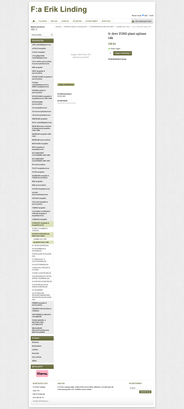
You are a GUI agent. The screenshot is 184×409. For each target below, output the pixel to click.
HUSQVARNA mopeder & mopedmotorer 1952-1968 (42, 97)
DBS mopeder (37, 67)
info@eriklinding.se (40, 401)
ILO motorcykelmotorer (41, 111)
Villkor (43, 21)
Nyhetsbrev (91, 21)
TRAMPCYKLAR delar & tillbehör (41, 310)
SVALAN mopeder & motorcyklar (40, 203)
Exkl (151, 15)
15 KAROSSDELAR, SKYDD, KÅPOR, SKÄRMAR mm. (42, 277)
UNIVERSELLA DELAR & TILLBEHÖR (41, 315)
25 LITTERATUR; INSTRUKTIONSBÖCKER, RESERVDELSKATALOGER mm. (41, 296)
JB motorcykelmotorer (41, 115)
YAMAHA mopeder (39, 219)
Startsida (58, 27)
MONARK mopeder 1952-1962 (41, 135)
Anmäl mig (145, 392)
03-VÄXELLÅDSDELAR (40, 245)
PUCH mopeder (38, 172)
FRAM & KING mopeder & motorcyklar (42, 78)
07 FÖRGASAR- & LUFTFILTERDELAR (39, 260)
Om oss (54, 21)
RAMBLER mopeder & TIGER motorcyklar (40, 177)
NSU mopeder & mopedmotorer (38, 148)
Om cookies (36, 357)
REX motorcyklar (39, 185)
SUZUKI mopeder (39, 198)
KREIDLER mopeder (39, 119)
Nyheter (77, 21)
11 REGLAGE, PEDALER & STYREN (41, 269)
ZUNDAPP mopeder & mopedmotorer (40, 224)
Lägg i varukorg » (122, 53)
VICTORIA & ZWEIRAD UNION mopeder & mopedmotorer (41, 213)
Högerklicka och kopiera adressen (66, 103)
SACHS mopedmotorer (41, 189)
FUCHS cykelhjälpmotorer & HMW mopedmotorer (40, 85)
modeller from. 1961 (41, 242)
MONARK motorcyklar (41, 140)
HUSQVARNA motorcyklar (37, 103)
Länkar (65, 21)
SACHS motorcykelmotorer (40, 193)
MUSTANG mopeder (40, 144)
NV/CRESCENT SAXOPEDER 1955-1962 (41, 160)
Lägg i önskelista (65, 84)
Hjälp (34, 361)
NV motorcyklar (38, 164)
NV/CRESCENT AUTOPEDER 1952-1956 (41, 154)
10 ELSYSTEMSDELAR (40, 264)
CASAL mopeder (38, 52)
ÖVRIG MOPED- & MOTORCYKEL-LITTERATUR (39, 322)
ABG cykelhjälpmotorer (41, 45)
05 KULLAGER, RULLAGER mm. (41, 255)
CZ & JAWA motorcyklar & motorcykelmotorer (42, 62)
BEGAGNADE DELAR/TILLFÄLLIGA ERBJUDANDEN (40, 330)
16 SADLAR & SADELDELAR (42, 281)
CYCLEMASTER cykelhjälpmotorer (39, 57)
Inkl (145, 15)
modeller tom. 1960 (39, 239)
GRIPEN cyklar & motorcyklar (39, 91)
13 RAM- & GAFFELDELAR (41, 273)
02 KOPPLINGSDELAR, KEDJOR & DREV (41, 235)
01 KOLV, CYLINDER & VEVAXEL (39, 229)
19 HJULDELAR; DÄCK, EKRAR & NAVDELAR (40, 286)
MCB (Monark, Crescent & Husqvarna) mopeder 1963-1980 (41, 128)
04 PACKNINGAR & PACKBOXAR (39, 250)
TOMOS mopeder (38, 208)
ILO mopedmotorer (39, 108)
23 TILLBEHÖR (37, 290)
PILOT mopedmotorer (40, 168)
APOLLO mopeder (39, 48)
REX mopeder (37, 181)
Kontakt (106, 21)
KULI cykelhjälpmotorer (42, 122)
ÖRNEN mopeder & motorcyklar (39, 304)
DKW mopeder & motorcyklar (38, 72)
